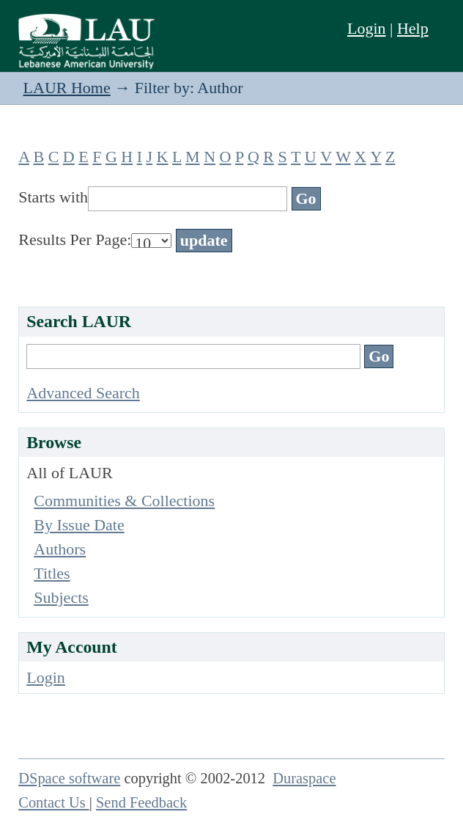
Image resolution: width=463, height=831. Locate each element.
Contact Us (53, 802)
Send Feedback (141, 802)
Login (366, 28)
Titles (52, 573)
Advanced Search (83, 393)
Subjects (61, 597)
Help (413, 28)
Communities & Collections (124, 500)
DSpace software (69, 778)
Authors (60, 549)
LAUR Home (67, 87)
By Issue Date (79, 525)
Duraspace (304, 778)
